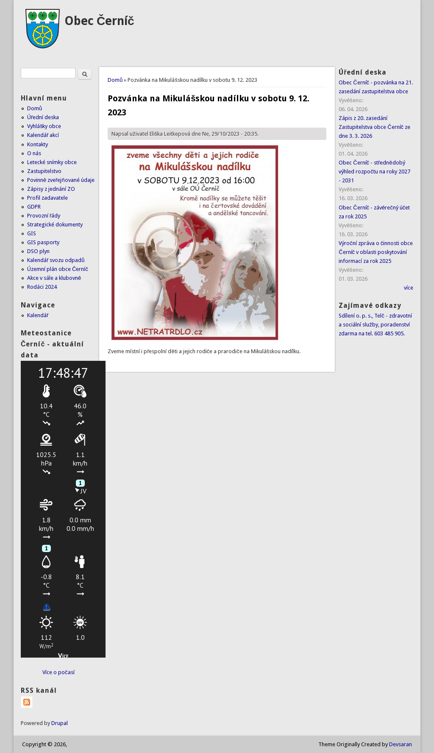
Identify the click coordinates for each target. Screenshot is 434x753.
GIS (31, 233)
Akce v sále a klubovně (54, 278)
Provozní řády (43, 215)
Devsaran (400, 744)
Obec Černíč (99, 21)
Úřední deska (43, 117)
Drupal (59, 723)
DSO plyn (38, 251)
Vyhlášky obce (44, 126)
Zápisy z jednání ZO (51, 189)
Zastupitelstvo (44, 171)
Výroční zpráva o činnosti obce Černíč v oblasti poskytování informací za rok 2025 (376, 252)
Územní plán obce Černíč (57, 269)
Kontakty (37, 144)
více (408, 287)
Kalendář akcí (43, 135)
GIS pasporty (43, 242)
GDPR (34, 207)
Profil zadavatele (47, 198)
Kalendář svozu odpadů (56, 260)
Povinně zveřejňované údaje (61, 180)
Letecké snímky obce (52, 162)
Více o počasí (58, 672)
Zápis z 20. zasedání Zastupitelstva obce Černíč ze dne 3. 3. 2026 (374, 127)
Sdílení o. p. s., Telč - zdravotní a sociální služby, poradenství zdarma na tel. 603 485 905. (375, 324)
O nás (34, 153)
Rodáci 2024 (42, 287)
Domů (115, 80)
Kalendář (37, 315)
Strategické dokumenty (55, 224)
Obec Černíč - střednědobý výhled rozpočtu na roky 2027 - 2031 (374, 171)
